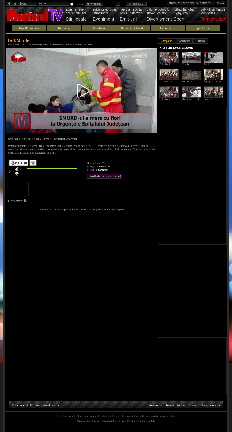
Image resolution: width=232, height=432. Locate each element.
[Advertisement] (82, 189)
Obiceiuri (186, 64)
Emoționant (187, 81)
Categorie (166, 41)
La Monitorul (166, 81)
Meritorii (98, 28)
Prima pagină (155, 405)
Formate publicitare (175, 405)
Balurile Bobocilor (133, 28)
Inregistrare (136, 3)
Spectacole (202, 28)
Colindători (165, 64)
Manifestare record (190, 99)
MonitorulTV (134, 421)
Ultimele (200, 41)
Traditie (207, 64)
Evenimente (168, 28)
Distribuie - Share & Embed (104, 176)
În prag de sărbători (213, 81)
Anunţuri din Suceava (113, 421)
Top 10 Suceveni (30, 28)
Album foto (149, 421)
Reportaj (64, 28)
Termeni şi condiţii (210, 405)
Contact (193, 405)
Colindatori (165, 99)
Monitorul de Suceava (88, 421)
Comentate (183, 41)
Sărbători (103, 169)
